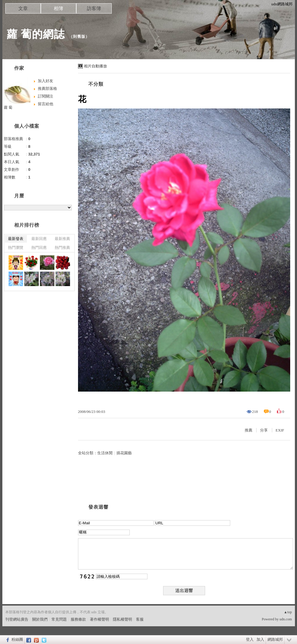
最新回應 (39, 238)
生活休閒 (105, 453)
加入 (260, 639)
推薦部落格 (47, 88)
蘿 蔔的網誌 (36, 34)
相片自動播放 (95, 66)
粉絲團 (17, 639)
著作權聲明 (99, 619)
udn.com (286, 619)
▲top (288, 612)
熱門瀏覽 (15, 247)
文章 (23, 8)
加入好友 (45, 81)
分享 (264, 430)
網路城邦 (275, 639)
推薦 (248, 430)
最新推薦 (62, 238)
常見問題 (59, 619)
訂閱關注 (45, 96)
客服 (140, 619)
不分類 (95, 84)
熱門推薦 (62, 247)
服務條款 (78, 619)
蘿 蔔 (8, 107)
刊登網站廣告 (16, 619)
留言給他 (45, 104)
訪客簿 (94, 8)
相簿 (58, 8)
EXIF (280, 430)
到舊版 (79, 36)
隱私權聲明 (122, 619)
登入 (250, 639)
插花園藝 (124, 453)
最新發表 (15, 238)
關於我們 (40, 619)
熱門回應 (39, 247)
